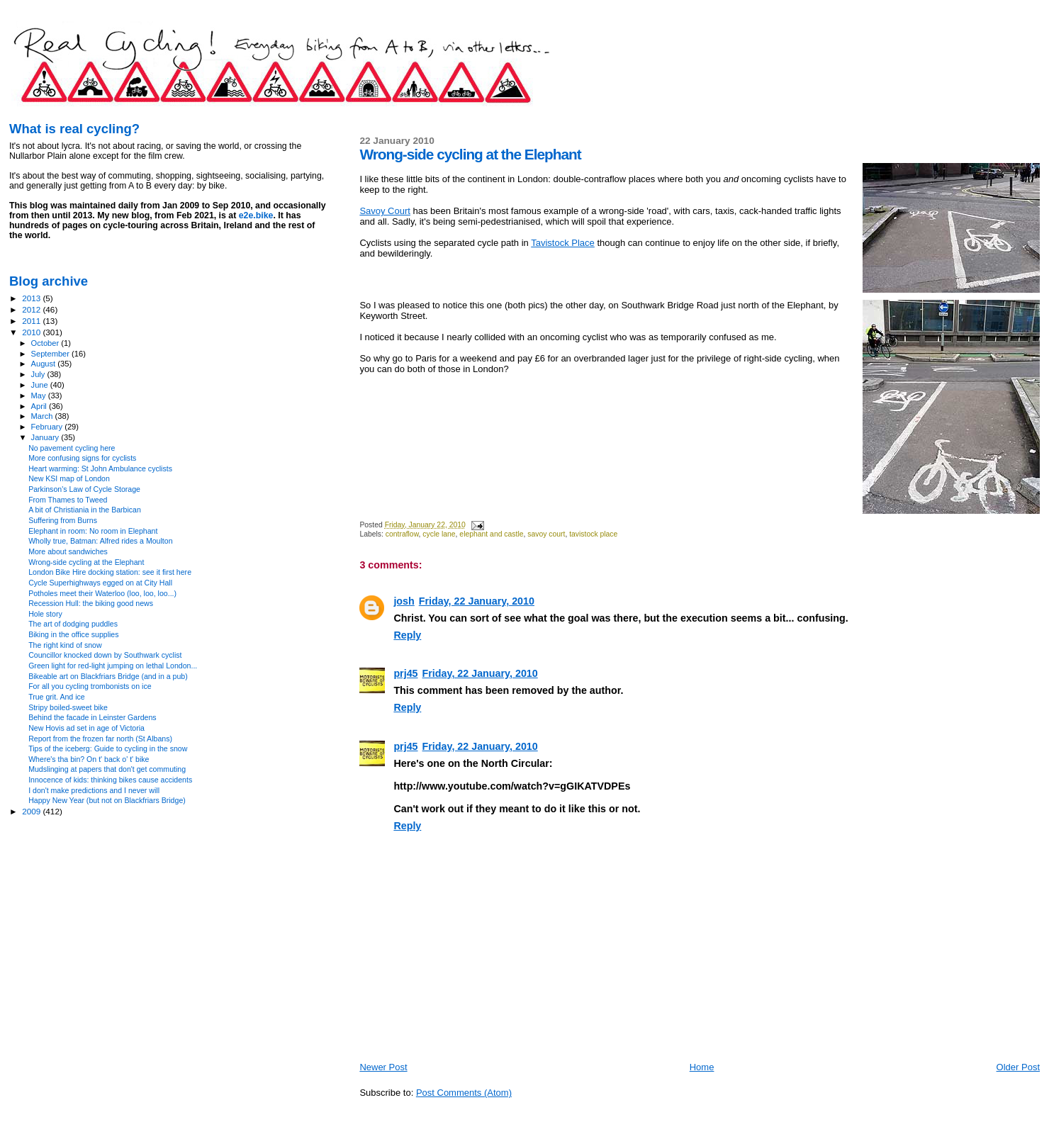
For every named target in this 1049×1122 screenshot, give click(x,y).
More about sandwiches (68, 551)
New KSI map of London (69, 478)
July (39, 374)
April (40, 406)
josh (403, 601)
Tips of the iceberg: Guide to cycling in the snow (107, 748)
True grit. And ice (56, 696)
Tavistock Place (563, 242)
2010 (32, 332)
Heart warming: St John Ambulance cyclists (100, 468)
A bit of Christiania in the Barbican (84, 509)
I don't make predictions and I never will (93, 790)
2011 (32, 320)
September (51, 353)
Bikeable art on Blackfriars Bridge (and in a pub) (108, 676)
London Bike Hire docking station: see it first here (109, 572)
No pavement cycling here (71, 448)
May (39, 395)
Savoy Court (384, 211)
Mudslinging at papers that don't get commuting (107, 769)
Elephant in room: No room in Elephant (92, 531)
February (48, 426)
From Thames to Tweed (67, 499)
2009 (32, 811)
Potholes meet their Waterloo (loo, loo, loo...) (102, 593)
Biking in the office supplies (73, 634)
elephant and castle (491, 534)
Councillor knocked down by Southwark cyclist (104, 655)
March (43, 416)
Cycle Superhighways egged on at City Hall (100, 582)
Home (702, 1067)
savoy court (546, 534)
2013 (32, 298)
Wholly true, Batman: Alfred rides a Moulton (100, 541)
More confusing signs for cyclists (82, 458)
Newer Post (383, 1067)
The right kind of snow (64, 645)
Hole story (45, 614)
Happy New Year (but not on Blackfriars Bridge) (107, 800)
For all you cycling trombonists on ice (89, 686)
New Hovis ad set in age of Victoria (86, 728)
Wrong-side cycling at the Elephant (86, 562)
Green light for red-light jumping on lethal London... (112, 665)
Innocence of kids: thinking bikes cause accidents (110, 779)
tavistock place (593, 534)
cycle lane (438, 534)
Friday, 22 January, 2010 (476, 601)
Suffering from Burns (62, 520)
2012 (32, 309)
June (40, 385)
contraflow (402, 534)
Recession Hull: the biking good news (90, 603)
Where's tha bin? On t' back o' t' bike (88, 759)
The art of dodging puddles (73, 623)
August (44, 363)
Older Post (1018, 1067)
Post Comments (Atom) (464, 1092)
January (46, 437)
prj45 (405, 673)
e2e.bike (256, 215)
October (46, 343)
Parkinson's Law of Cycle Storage (84, 489)
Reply (407, 635)
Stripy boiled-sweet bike (68, 707)
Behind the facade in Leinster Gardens (92, 717)
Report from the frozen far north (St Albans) (100, 738)
